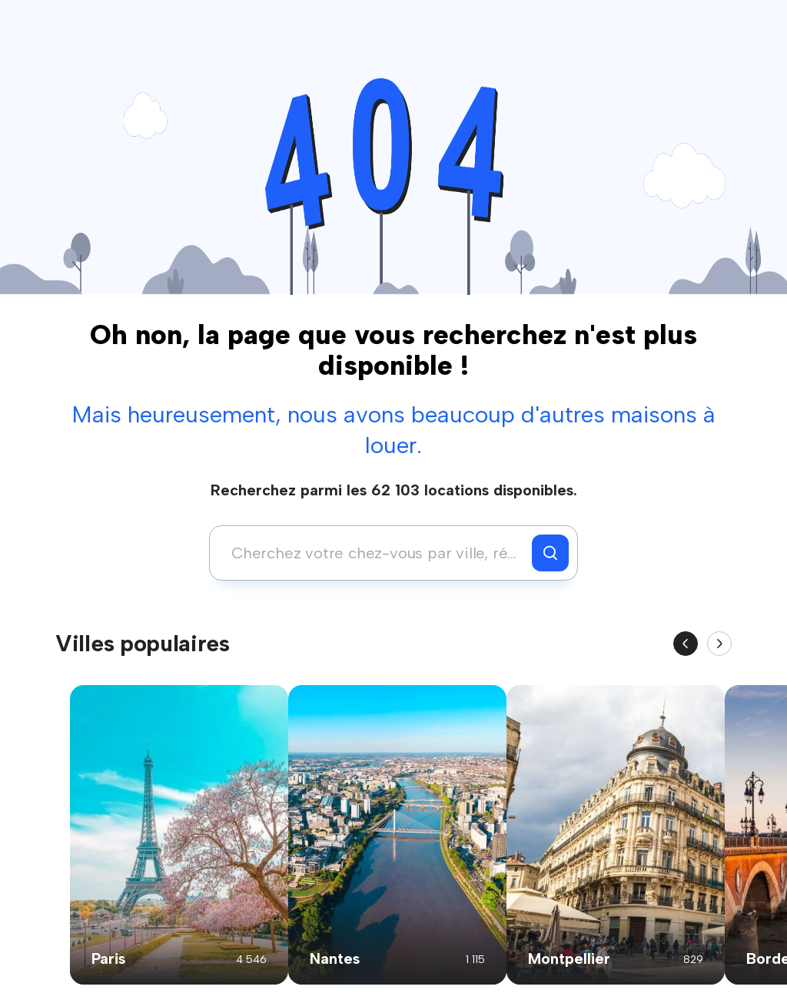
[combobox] (374, 553)
